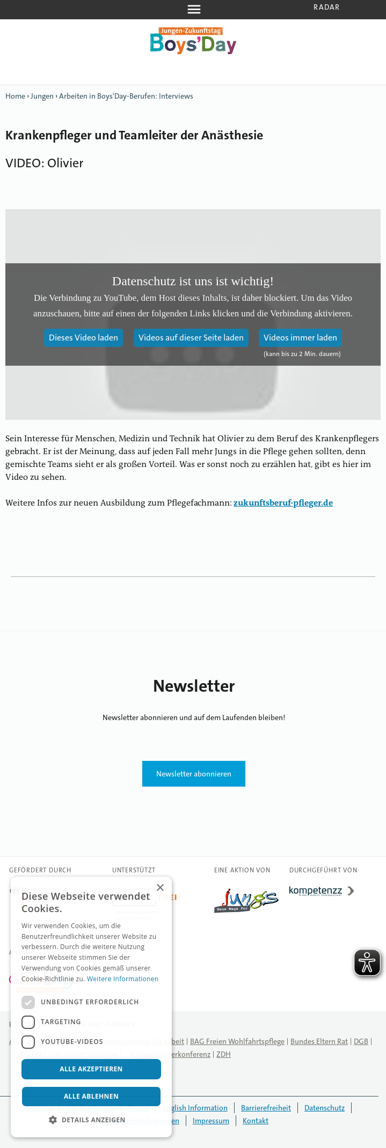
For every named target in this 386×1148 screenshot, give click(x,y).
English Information (195, 1108)
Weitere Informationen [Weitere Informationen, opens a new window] (123, 978)
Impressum (211, 1120)
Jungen (42, 96)
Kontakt (255, 1120)
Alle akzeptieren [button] (91, 1068)
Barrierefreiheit (266, 1108)
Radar (327, 7)
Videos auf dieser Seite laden (191, 337)
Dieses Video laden (83, 337)
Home (15, 96)
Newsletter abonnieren (193, 774)
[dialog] (91, 1007)
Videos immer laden (300, 337)
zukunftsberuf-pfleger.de (283, 503)
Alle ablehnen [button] (91, 1096)
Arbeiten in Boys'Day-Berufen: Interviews (126, 96)
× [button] (160, 888)
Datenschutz (324, 1108)
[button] (91, 1120)
